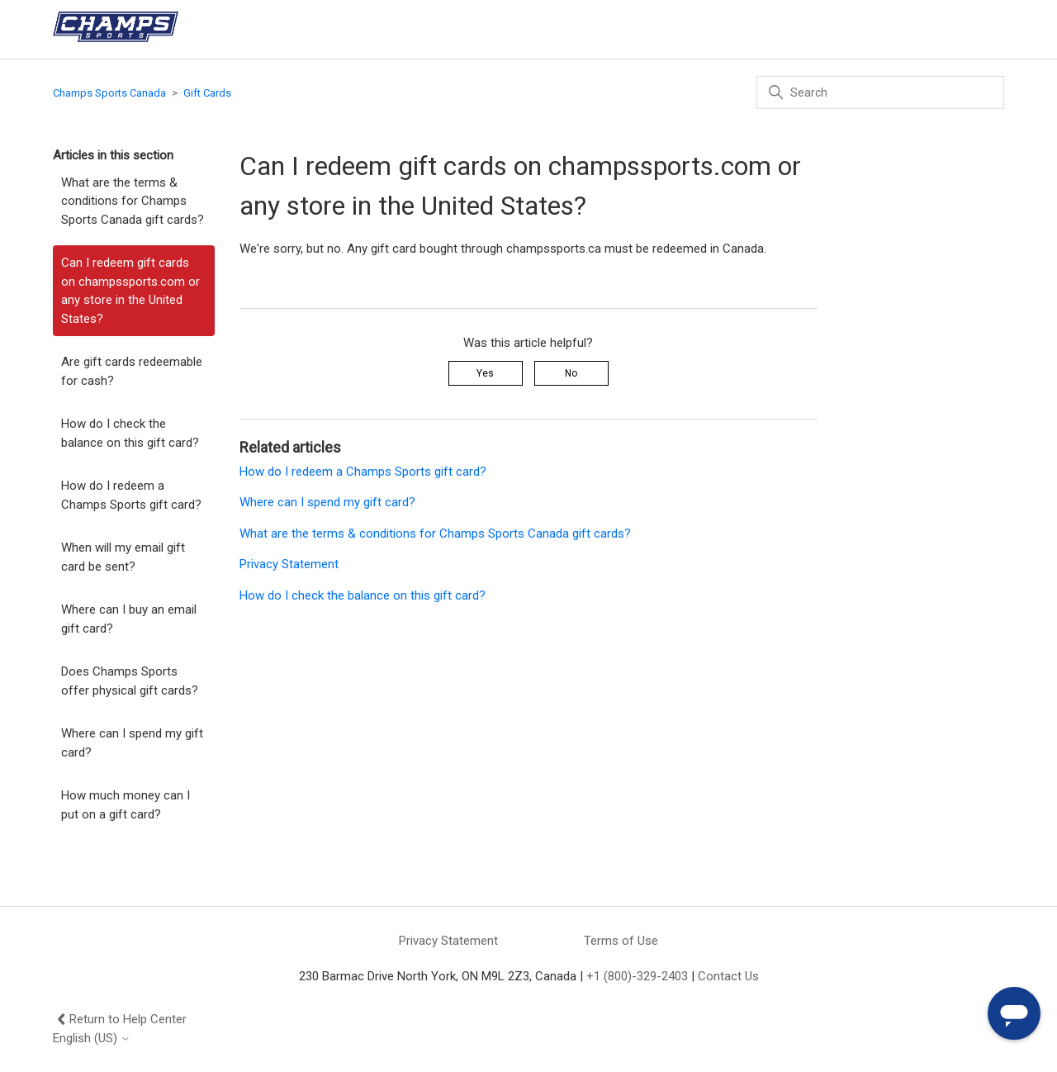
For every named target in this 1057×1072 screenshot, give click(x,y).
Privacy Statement (289, 564)
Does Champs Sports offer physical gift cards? (129, 681)
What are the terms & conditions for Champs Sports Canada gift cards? (132, 201)
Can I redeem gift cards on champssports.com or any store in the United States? (130, 290)
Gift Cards (207, 93)
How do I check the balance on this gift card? (130, 433)
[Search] (880, 92)
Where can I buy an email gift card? (129, 619)
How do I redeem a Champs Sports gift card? (131, 495)
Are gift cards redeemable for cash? (131, 371)
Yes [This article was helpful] (485, 373)
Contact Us (728, 976)
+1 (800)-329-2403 (637, 976)
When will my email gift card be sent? (123, 557)
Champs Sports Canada (109, 93)
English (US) (91, 1039)
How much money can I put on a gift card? (125, 805)
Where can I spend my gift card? (132, 743)
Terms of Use (621, 940)
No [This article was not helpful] (571, 373)
